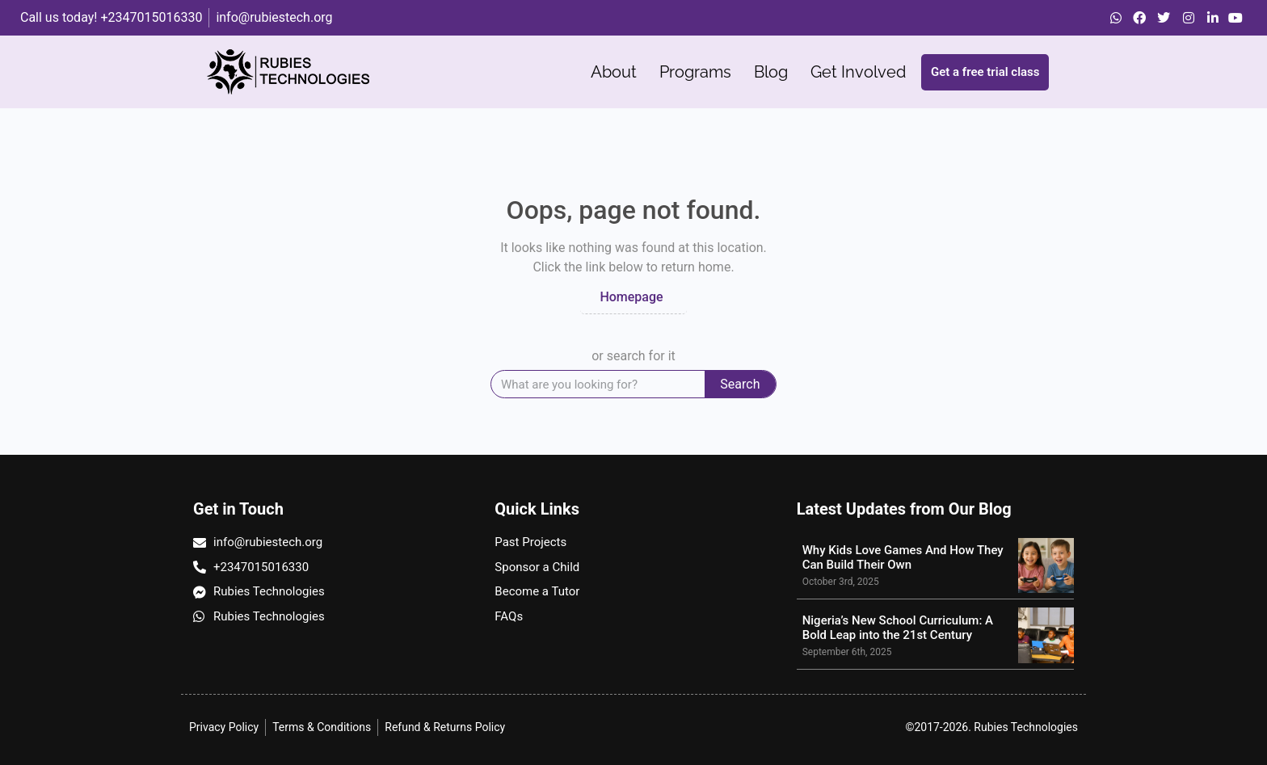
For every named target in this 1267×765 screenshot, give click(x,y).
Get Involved (858, 72)
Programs (695, 72)
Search (740, 384)
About (614, 72)
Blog (771, 72)
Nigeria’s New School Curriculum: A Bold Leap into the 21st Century (897, 627)
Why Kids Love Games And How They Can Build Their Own (903, 557)
